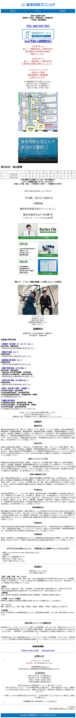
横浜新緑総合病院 (48, 650)
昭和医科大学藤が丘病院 (30, 650)
